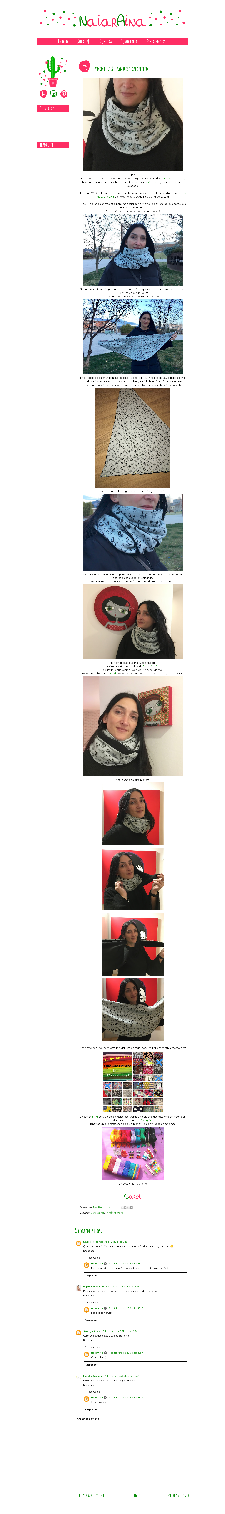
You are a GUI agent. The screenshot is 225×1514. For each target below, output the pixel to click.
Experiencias (156, 41)
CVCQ (93, 1213)
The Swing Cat (144, 1120)
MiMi (95, 1116)
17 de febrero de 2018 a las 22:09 (122, 1375)
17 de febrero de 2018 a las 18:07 (119, 1331)
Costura (106, 41)
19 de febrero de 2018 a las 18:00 (126, 1263)
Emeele (87, 1241)
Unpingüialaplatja (93, 1286)
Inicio (63, 41)
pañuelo (100, 1213)
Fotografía (129, 41)
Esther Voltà (150, 666)
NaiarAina (97, 1263)
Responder (89, 1250)
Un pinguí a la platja (175, 178)
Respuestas (93, 1257)
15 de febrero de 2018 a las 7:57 (122, 1286)
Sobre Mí (83, 41)
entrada (112, 673)
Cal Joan (153, 182)
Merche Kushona (93, 1375)
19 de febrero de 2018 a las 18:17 (125, 1352)
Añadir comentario (88, 1418)
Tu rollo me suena (114, 1213)
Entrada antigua (177, 1496)
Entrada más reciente (91, 1496)
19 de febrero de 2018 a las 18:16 (125, 1308)
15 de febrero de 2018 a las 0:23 (109, 1241)
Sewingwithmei (92, 1331)
